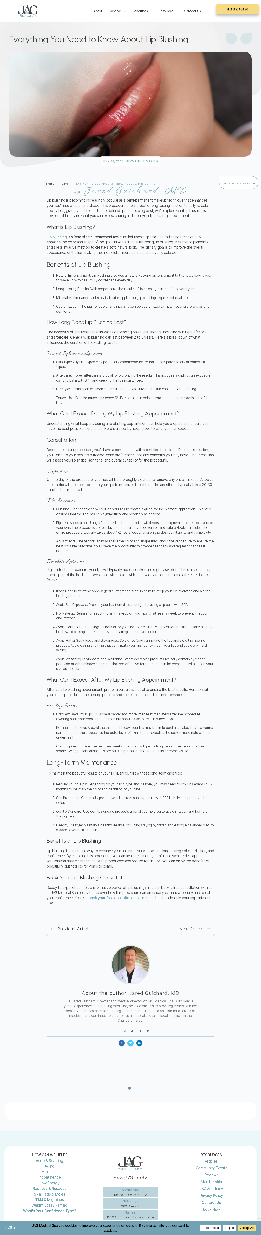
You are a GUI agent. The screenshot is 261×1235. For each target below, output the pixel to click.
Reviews (211, 1160)
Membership (211, 1167)
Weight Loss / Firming (50, 1190)
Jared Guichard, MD (154, 993)
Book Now (211, 1194)
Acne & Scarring (49, 1145)
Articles (211, 1146)
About (97, 11)
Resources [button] (168, 11)
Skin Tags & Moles (49, 1179)
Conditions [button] (142, 11)
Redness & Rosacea (50, 1173)
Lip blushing (57, 237)
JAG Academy (211, 1173)
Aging (50, 1151)
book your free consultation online (118, 898)
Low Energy (50, 1168)
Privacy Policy (211, 1180)
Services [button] (117, 11)
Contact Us (192, 11)
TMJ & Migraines (49, 1184)
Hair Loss (49, 1156)
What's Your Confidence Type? (49, 1196)
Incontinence (50, 1162)
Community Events (211, 1153)
